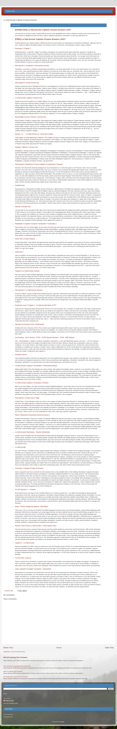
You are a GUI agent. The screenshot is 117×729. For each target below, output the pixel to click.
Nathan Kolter (9, 700)
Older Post (109, 648)
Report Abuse (9, 709)
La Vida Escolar (20, 447)
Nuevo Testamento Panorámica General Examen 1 (32, 415)
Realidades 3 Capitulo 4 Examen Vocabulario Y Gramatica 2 (36, 224)
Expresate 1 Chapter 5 (23, 48)
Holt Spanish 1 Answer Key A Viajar (27, 398)
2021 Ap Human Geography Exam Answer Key (17, 666)
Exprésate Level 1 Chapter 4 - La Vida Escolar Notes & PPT (35, 305)
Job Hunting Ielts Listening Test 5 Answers (15, 676)
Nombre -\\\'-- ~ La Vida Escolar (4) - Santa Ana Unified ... (35, 134)
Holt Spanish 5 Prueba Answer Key (27, 83)
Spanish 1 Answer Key (23, 206)
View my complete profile (10, 703)
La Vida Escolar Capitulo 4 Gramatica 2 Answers (32, 383)
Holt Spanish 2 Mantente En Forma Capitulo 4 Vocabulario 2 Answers (39, 164)
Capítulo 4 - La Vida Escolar (24, 543)
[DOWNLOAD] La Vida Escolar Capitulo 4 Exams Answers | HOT (43, 30)
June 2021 (6, 717)
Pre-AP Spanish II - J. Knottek (25, 489)
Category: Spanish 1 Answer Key (26, 147)
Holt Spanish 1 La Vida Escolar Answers (29, 290)
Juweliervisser (20, 185)
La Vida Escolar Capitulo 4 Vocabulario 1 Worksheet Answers (36, 365)
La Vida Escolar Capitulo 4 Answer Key (28, 98)
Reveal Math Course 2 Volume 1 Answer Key (30, 117)
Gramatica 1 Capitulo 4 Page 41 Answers (29, 468)
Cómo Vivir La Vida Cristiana (25, 239)
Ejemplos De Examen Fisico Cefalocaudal (29, 324)
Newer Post (8, 648)
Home (59, 648)
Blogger (62, 721)
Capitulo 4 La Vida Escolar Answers (27, 271)
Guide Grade (10, 11)
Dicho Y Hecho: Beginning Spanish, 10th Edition (31, 506)
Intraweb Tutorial (21, 354)
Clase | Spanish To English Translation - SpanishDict (33, 569)
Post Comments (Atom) (18, 651)
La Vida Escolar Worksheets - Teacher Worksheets (32, 432)
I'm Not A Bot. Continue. (23, 558)
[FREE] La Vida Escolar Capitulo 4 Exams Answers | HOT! (40, 39)
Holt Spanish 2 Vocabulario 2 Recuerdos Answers (32, 65)
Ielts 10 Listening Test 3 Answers (15, 657)
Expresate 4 (19, 252)
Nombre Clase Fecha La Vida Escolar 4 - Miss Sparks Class (36, 526)
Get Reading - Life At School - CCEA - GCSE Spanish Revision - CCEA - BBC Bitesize (45, 337)
